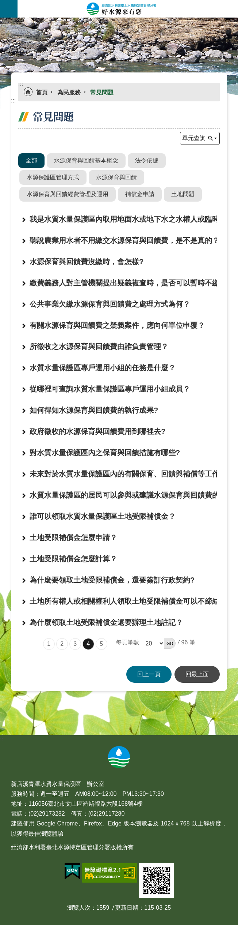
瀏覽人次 (79, 908)
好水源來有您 (128, 9)
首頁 (41, 92)
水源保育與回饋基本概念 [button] (86, 160)
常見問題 (102, 92)
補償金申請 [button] (139, 194)
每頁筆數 (127, 642)
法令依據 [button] (146, 160)
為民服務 (69, 92)
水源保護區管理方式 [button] (53, 177)
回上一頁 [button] (149, 674)
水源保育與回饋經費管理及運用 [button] (67, 194)
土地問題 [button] (183, 194)
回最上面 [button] (197, 674)
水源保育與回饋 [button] (116, 177)
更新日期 (126, 908)
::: (2, 22)
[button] (170, 643)
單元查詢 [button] (194, 138)
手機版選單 (9, 9)
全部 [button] (31, 160)
